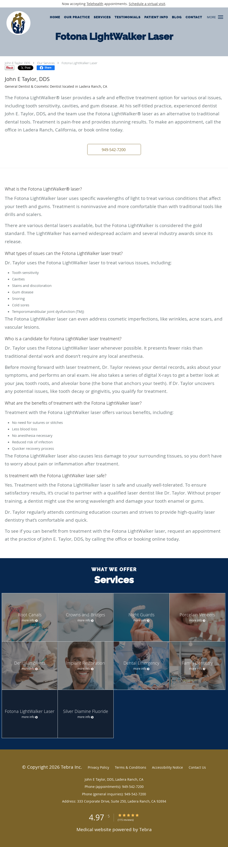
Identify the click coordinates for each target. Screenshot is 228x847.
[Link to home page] (15, 23)
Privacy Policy (98, 767)
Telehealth (95, 3)
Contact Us (197, 767)
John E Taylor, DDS (17, 63)
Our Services (46, 63)
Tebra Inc (71, 767)
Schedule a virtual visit (147, 3)
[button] (220, 17)
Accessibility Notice (167, 767)
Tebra (145, 829)
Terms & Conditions (130, 767)
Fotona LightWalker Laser (79, 63)
